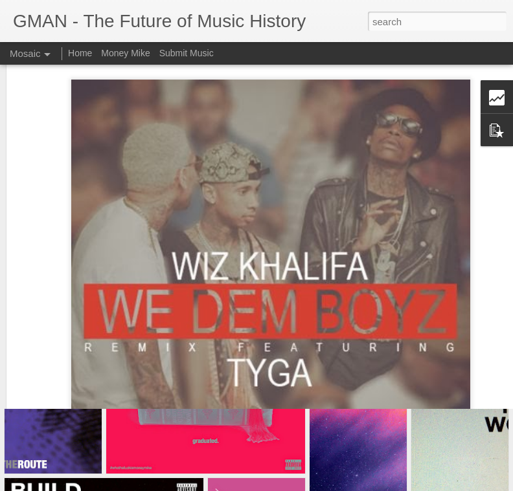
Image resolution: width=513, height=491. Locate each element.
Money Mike (125, 53)
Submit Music (186, 53)
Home (80, 53)
